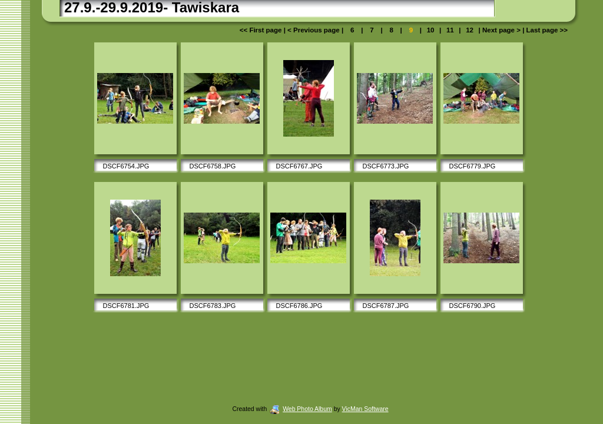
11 (450, 30)
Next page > (501, 30)
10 (430, 30)
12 (469, 30)
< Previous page (314, 30)
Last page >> (546, 30)
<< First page (262, 30)
